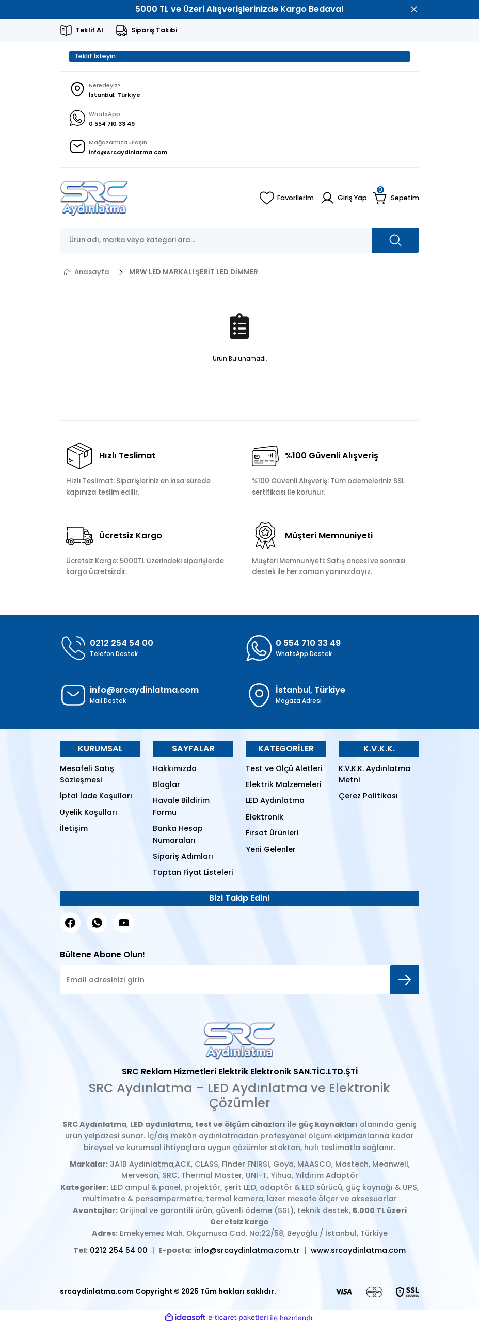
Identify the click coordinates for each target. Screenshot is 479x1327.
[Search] (239, 242)
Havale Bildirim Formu (181, 808)
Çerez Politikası (368, 798)
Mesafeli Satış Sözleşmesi (87, 776)
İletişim (74, 830)
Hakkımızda (175, 770)
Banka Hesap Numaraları (178, 836)
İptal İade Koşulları (96, 798)
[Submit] (404, 982)
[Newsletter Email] (239, 982)
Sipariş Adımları (183, 858)
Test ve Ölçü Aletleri (284, 770)
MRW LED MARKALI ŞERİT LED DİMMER (193, 274)
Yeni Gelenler (271, 851)
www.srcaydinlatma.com (358, 1252)
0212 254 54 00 (119, 1252)
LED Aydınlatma (275, 802)
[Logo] (94, 200)
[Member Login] (343, 200)
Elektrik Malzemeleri (284, 786)
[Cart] (396, 200)
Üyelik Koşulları (88, 814)
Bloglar (166, 786)
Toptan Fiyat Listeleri (193, 874)
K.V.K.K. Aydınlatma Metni (374, 776)
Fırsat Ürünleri (272, 835)
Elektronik (264, 818)
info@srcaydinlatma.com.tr (247, 1252)
